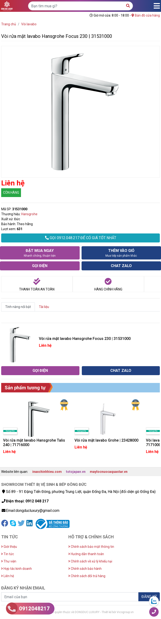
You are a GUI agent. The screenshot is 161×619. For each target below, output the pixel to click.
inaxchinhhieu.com (47, 472)
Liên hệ (7, 576)
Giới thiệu (9, 547)
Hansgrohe (29, 214)
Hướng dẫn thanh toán (86, 554)
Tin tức (7, 554)
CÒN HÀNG (11, 192)
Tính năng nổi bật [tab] (18, 307)
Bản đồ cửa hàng (146, 15)
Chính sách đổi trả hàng (86, 576)
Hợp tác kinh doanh (16, 569)
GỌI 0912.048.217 (80, 238)
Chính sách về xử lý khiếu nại (90, 561)
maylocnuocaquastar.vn (109, 472)
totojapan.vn (76, 472)
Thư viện (8, 561)
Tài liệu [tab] (44, 307)
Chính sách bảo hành (85, 569)
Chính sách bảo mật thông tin (91, 547)
